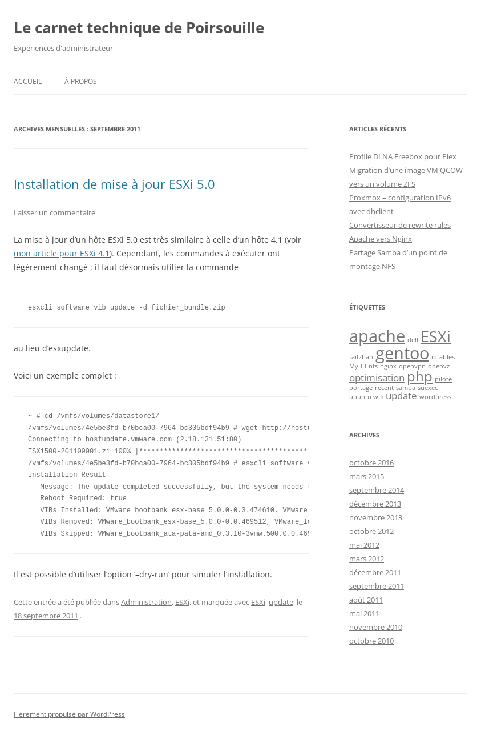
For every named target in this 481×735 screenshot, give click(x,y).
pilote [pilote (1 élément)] (443, 379)
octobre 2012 (371, 531)
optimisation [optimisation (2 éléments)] (377, 377)
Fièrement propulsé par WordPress (69, 714)
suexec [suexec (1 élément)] (428, 388)
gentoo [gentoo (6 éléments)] (402, 353)
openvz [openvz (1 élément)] (439, 366)
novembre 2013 (375, 517)
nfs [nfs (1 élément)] (373, 366)
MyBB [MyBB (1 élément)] (357, 366)
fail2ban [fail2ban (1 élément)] (361, 357)
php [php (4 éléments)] (420, 376)
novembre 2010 (375, 627)
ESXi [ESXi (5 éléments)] (436, 336)
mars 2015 (366, 476)
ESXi (182, 602)
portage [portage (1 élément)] (361, 388)
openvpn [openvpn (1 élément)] (412, 366)
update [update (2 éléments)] (401, 395)
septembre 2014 (376, 490)
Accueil (28, 81)
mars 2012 (366, 558)
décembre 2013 (375, 504)
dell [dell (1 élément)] (412, 340)
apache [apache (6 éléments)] (377, 335)
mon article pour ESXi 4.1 (62, 253)
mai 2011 (364, 613)
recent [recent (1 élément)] (384, 388)
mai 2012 (364, 545)
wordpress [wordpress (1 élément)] (435, 397)
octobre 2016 (371, 462)
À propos (80, 81)
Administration (146, 602)
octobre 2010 (371, 641)
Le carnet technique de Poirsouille (139, 27)
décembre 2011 (375, 572)
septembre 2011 (376, 586)
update (281, 602)
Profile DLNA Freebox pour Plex (402, 156)
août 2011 (366, 600)
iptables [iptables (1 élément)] (443, 357)
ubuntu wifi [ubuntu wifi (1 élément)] (366, 397)
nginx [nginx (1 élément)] (388, 366)
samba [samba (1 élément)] (405, 388)
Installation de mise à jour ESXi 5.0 (114, 183)
